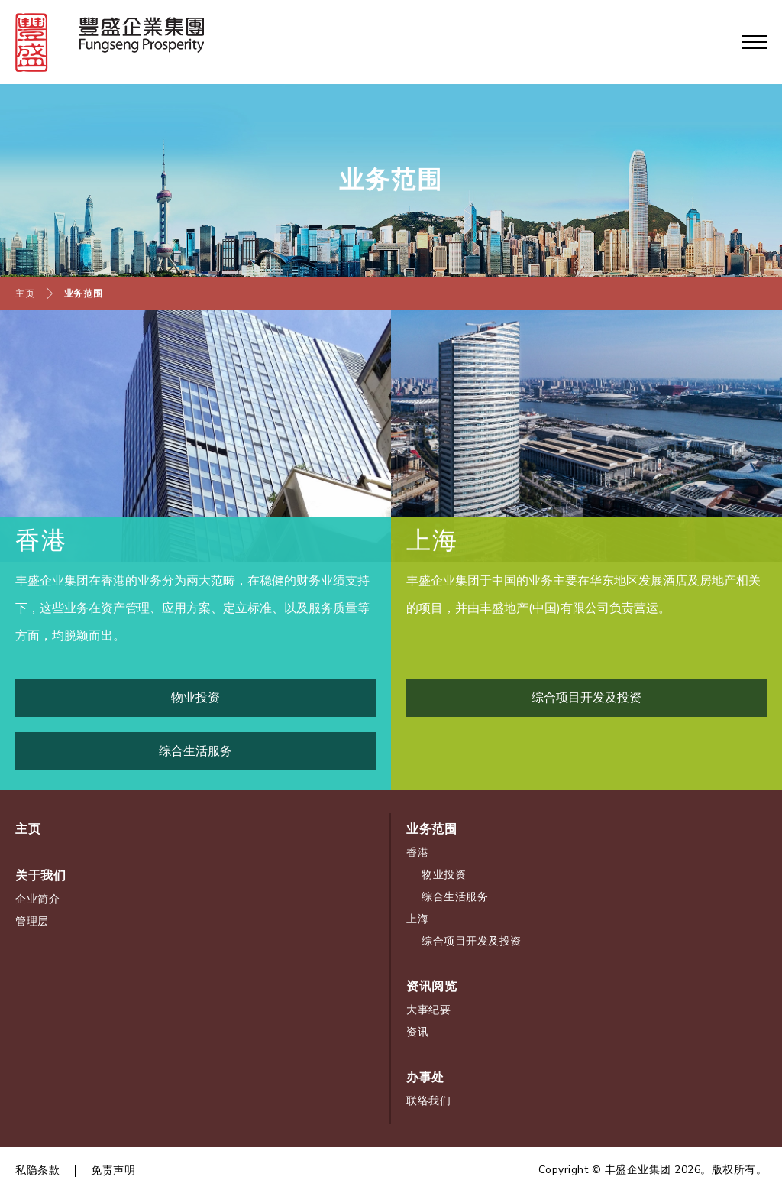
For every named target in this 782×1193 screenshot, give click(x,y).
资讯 (417, 1032)
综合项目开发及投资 (472, 941)
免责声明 (113, 1170)
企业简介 (37, 899)
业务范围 (83, 293)
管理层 (32, 921)
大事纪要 (428, 1010)
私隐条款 (37, 1170)
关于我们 (40, 875)
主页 (24, 293)
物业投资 (444, 874)
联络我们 (428, 1101)
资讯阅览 (431, 986)
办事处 (425, 1077)
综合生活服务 (455, 897)
